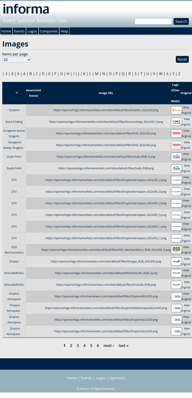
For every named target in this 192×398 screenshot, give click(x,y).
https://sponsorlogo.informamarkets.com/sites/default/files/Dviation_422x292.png (106, 110)
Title (14, 93)
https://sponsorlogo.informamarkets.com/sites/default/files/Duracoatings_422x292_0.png (106, 122)
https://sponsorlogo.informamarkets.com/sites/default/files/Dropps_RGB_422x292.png (106, 261)
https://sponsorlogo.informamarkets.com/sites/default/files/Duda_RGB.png (106, 168)
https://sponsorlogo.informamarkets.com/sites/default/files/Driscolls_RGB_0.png (106, 273)
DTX (14, 180)
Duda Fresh (14, 157)
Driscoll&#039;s (14, 273)
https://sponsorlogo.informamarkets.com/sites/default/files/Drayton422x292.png (106, 296)
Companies (49, 31)
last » (123, 345)
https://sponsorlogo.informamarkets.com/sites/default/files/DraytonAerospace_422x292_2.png (106, 180)
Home (6, 31)
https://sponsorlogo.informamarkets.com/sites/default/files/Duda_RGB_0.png (106, 157)
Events (19, 31)
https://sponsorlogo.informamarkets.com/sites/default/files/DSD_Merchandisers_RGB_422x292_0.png (106, 250)
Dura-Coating (14, 122)
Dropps (14, 261)
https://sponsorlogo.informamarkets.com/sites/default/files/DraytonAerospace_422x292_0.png (106, 192)
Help (64, 31)
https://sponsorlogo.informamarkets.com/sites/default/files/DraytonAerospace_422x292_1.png (106, 226)
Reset (182, 59)
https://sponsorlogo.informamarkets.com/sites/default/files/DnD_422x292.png (106, 133)
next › (109, 345)
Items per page (15, 54)
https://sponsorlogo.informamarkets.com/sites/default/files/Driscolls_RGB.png (106, 285)
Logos (32, 31)
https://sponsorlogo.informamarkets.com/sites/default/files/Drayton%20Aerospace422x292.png (106, 308)
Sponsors (117, 377)
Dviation (14, 110)
